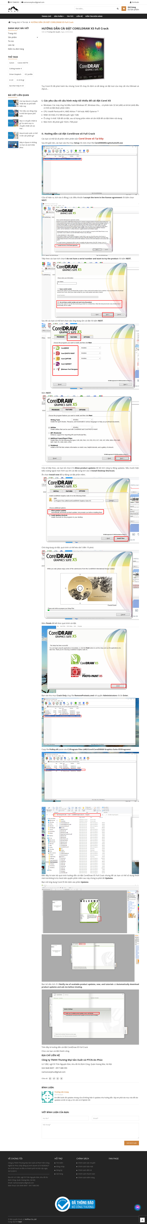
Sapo (20, 1222)
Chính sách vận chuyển (86, 1163)
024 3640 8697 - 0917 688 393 (54, 1068)
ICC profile (29, 74)
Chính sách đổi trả (85, 1170)
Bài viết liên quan (18, 95)
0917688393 (14, 2)
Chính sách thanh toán (86, 1174)
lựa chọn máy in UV (16, 86)
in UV (11, 80)
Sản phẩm (59, 16)
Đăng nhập (60, 1166)
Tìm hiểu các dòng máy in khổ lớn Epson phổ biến (28, 113)
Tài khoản (134, 2)
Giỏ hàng (132, 7)
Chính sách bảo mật (85, 1166)
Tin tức (70, 16)
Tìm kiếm (59, 1163)
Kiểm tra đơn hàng (93, 16)
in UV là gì (20, 80)
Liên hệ (79, 16)
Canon (11, 63)
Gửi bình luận (132, 1143)
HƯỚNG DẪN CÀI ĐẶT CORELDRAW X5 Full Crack (75, 28)
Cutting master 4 (15, 68)
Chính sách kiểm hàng (86, 1177)
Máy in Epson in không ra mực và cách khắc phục (28, 144)
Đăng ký (59, 1170)
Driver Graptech (15, 74)
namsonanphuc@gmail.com (33, 2)
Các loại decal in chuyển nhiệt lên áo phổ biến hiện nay (29, 103)
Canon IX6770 (23, 63)
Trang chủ (46, 16)
